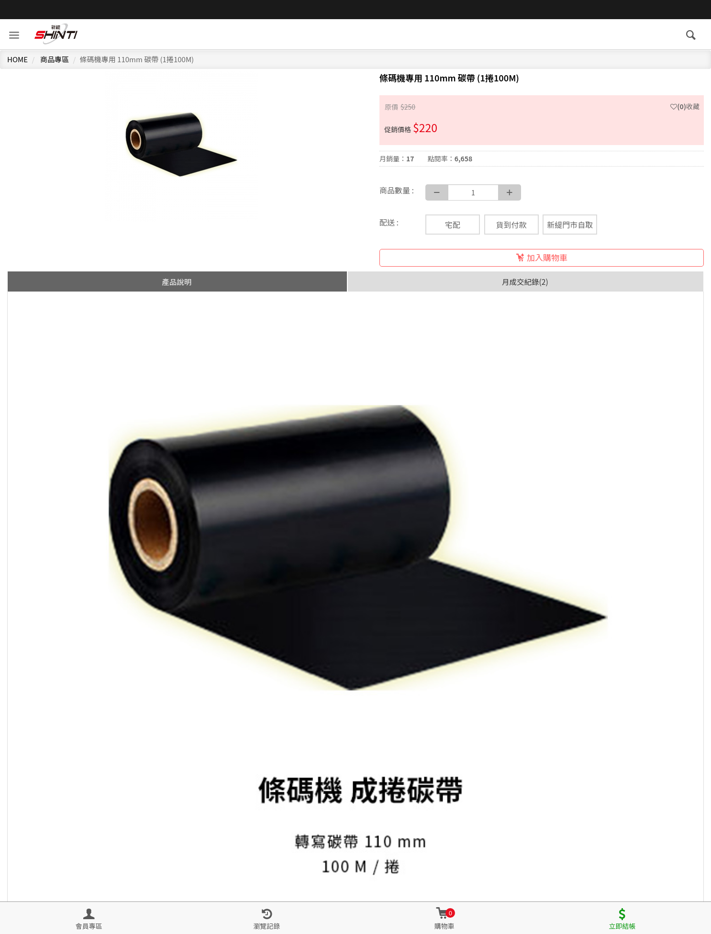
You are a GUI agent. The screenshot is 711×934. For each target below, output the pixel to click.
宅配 (452, 224)
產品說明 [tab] (176, 281)
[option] (181, 145)
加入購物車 (541, 257)
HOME (17, 59)
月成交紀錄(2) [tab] (525, 281)
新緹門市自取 (570, 224)
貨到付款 (511, 224)
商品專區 (54, 59)
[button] (444, 918)
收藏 (685, 106)
